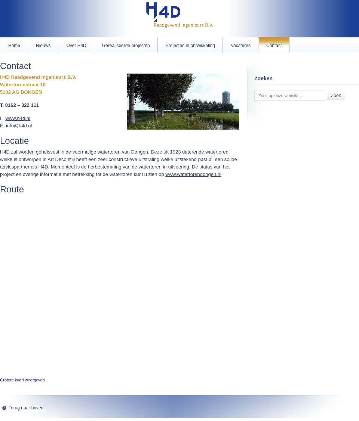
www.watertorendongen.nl (193, 174)
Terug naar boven (26, 408)
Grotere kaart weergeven (22, 380)
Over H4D (76, 45)
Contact (274, 45)
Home (14, 45)
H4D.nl (179, 18)
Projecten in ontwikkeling (190, 45)
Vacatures (241, 45)
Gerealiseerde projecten (126, 45)
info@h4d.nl (19, 126)
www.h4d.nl (17, 118)
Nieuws (43, 45)
